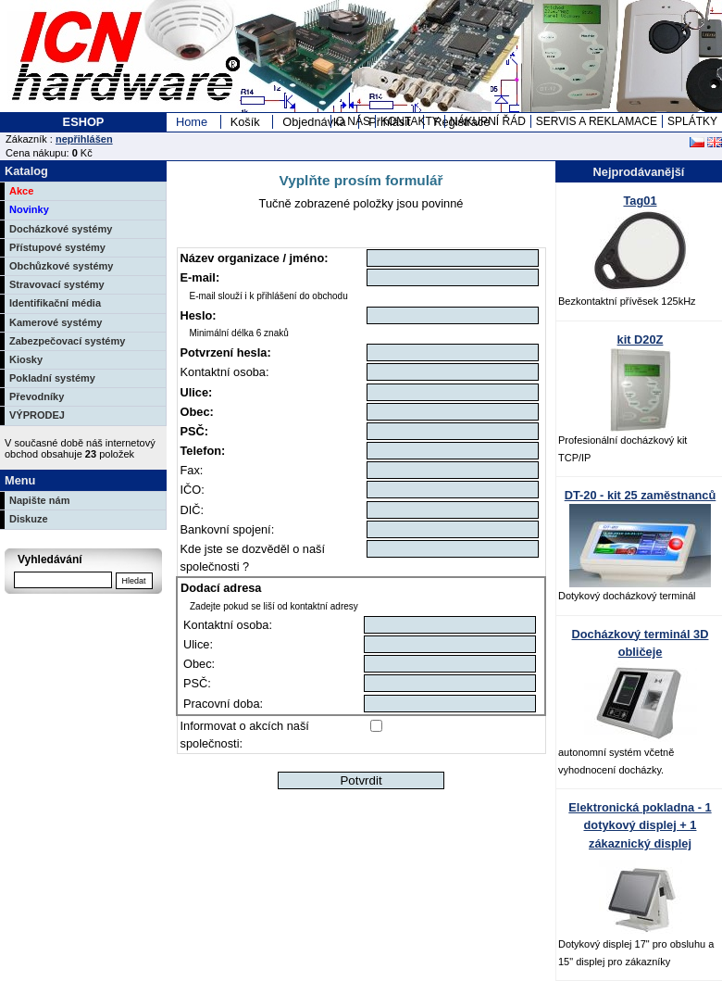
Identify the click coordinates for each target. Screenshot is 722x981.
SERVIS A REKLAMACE (596, 121)
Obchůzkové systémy (61, 265)
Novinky (29, 209)
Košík (245, 122)
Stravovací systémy (57, 284)
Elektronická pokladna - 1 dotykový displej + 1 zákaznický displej (639, 824)
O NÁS (353, 121)
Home (191, 122)
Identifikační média (55, 302)
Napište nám (39, 500)
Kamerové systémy (55, 322)
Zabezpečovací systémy (67, 340)
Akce (21, 190)
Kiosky (26, 359)
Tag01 (639, 201)
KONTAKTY (410, 121)
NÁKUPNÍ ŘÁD (488, 121)
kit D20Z (640, 339)
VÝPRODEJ (37, 415)
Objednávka (313, 122)
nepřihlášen (84, 139)
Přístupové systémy (57, 247)
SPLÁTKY (692, 121)
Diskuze (28, 518)
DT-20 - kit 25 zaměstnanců (640, 495)
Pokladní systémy (52, 378)
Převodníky (36, 396)
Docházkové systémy (60, 228)
